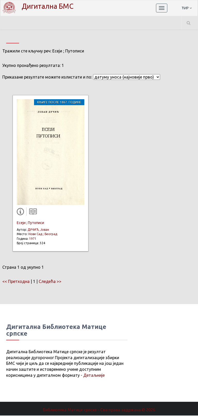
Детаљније (94, 375)
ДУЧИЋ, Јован (38, 230)
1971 (32, 239)
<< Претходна (16, 282)
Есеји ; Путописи (30, 223)
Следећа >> (50, 282)
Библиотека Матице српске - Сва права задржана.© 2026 (99, 410)
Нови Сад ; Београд (42, 234)
